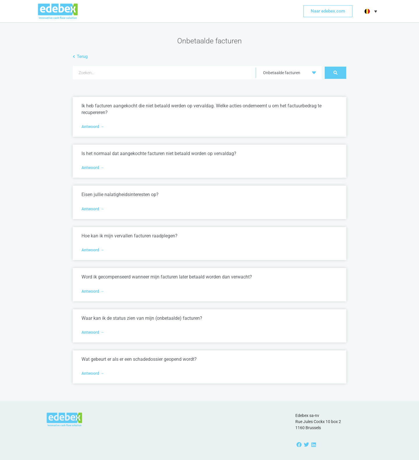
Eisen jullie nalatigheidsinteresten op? (120, 194)
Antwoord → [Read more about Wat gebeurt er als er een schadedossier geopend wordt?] (92, 373)
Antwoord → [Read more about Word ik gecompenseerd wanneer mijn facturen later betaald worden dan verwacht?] (92, 291)
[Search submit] (335, 73)
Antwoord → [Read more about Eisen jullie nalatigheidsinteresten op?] (92, 209)
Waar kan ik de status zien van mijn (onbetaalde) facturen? (141, 318)
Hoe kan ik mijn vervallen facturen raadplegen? (129, 236)
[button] (370, 11)
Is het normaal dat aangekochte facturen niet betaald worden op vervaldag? (158, 153)
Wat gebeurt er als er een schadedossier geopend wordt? (139, 359)
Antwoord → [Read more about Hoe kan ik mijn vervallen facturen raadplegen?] (92, 250)
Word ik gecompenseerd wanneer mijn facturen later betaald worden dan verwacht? (166, 277)
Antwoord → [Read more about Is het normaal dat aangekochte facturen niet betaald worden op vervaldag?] (92, 167)
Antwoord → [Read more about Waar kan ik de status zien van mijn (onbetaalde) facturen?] (92, 332)
